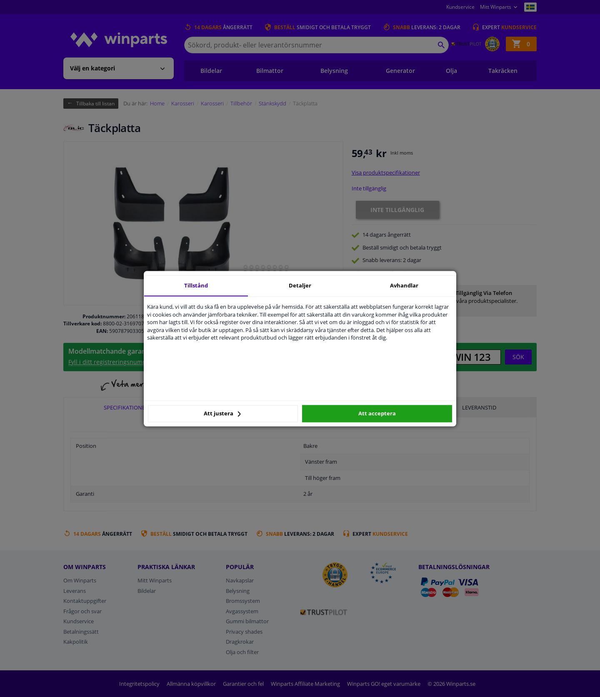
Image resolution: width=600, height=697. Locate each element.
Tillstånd (196, 285)
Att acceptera (377, 413)
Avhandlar (404, 285)
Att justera (222, 413)
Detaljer (300, 285)
